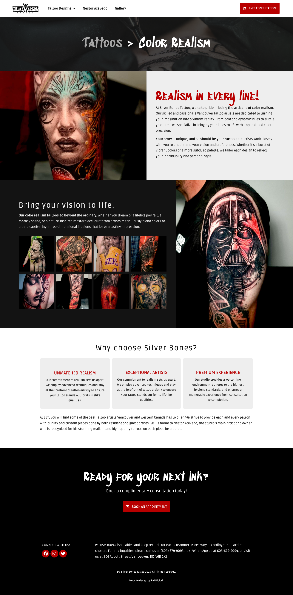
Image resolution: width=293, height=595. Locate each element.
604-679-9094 (227, 551)
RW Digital (157, 580)
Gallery (120, 8)
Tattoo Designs (61, 8)
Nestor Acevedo (95, 8)
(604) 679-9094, (173, 551)
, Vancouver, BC (142, 556)
